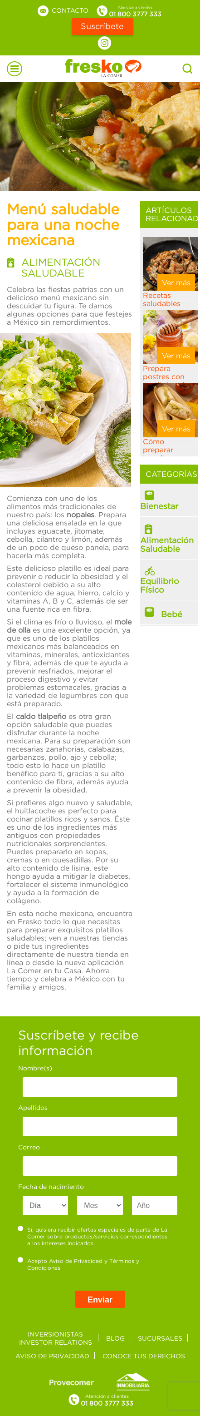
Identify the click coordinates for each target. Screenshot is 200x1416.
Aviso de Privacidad (75, 1261)
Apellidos (33, 1107)
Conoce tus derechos (143, 1355)
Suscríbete (102, 26)
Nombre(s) (35, 1067)
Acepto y (78, 1264)
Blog (115, 1338)
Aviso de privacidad (52, 1355)
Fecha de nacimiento (51, 1186)
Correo (29, 1147)
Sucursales (160, 1338)
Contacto (62, 10)
